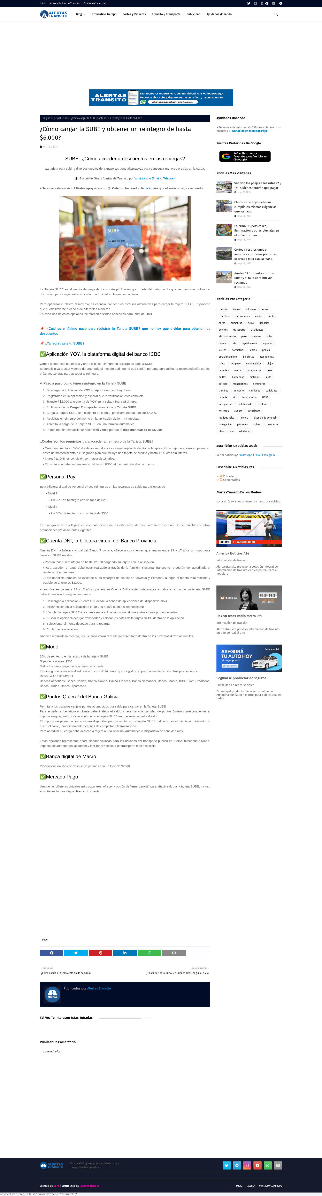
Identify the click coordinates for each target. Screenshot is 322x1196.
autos (265, 309)
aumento (239, 390)
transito (223, 309)
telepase (236, 363)
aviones (256, 336)
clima (251, 323)
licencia (244, 417)
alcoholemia (267, 356)
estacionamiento (228, 356)
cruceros (224, 411)
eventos (223, 329)
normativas (238, 350)
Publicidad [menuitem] (193, 14)
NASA (265, 397)
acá (148, 188)
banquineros (254, 370)
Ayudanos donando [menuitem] (219, 14)
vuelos (222, 350)
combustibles (253, 363)
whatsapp (244, 431)
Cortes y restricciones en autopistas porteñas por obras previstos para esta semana (255, 254)
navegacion (225, 424)
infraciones (254, 411)
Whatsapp (141, 178)
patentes (224, 370)
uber (221, 431)
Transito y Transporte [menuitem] (166, 14)
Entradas (227, 476)
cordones (263, 404)
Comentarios (230, 480)
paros (222, 323)
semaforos (259, 383)
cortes (258, 316)
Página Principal (52, 118)
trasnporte (272, 424)
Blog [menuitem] (79, 14)
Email (156, 178)
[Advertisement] (161, 52)
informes (251, 309)
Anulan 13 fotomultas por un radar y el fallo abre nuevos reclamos (254, 278)
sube (66, 118)
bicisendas (238, 377)
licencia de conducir (265, 417)
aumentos (236, 323)
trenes (236, 309)
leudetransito (226, 417)
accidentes (257, 329)
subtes (272, 316)
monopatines (240, 383)
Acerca (251, 1186)
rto (234, 397)
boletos (223, 383)
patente (223, 397)
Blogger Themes (89, 1185)
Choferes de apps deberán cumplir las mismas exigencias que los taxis (255, 206)
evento (238, 411)
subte (222, 363)
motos (237, 370)
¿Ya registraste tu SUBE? (64, 343)
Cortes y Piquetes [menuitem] (134, 14)
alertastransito (227, 336)
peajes (266, 350)
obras (253, 350)
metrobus (255, 377)
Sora (56, 1185)
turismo (223, 343)
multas (223, 377)
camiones (254, 390)
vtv (234, 343)
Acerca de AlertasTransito (64, 3)
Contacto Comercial (95, 3)
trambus (223, 390)
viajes (270, 363)
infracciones (243, 316)
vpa (232, 431)
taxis (269, 370)
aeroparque (225, 404)
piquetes (267, 343)
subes (256, 424)
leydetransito (249, 343)
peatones (242, 424)
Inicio (43, 3)
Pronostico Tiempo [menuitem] (104, 14)
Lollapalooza (249, 397)
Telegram (169, 178)
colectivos (224, 316)
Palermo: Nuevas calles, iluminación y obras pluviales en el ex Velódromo (256, 230)
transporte (239, 329)
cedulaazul (272, 390)
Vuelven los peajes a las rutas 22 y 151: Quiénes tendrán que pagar (257, 185)
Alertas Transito (98, 988)
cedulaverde (245, 404)
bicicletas (248, 356)
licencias (264, 323)
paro (244, 336)
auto (268, 377)
